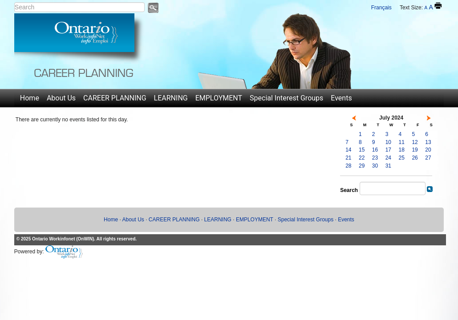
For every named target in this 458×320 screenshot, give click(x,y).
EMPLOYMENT (218, 98)
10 (388, 142)
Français (381, 7)
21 (348, 158)
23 (375, 158)
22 (362, 158)
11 (402, 142)
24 (388, 158)
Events (341, 98)
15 (362, 150)
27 (428, 158)
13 (428, 142)
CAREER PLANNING (114, 98)
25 (402, 158)
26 (414, 158)
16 (375, 150)
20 (428, 150)
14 (348, 150)
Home (29, 98)
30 (375, 166)
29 (362, 166)
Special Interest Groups (286, 98)
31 (388, 166)
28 (348, 166)
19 (414, 150)
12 (414, 142)
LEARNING (171, 98)
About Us (61, 98)
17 (388, 150)
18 (402, 150)
